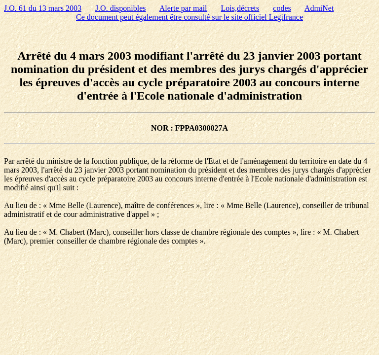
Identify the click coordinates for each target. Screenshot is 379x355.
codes (282, 8)
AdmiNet (319, 8)
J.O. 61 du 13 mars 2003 (42, 8)
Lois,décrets (240, 8)
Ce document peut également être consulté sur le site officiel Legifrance (189, 17)
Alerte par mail (183, 8)
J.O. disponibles (120, 8)
